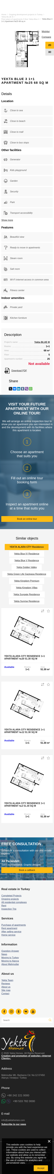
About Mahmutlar (10, 964)
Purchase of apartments (13, 925)
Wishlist (46, 31)
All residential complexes (14, 902)
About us (5, 987)
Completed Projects (11, 895)
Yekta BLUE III (7, 17)
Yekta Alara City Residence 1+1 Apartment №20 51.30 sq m (24, 657)
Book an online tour (27, 519)
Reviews (5, 983)
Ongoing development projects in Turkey (26, 14)
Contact (5, 993)
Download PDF (19, 370)
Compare (46, 37)
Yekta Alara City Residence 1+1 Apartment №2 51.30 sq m (24, 804)
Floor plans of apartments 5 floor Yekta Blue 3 (20, 19)
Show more (7, 220)
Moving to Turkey (10, 957)
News (4, 954)
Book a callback (27, 870)
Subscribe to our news (13, 1124)
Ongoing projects (10, 899)
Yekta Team (7, 980)
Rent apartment (9, 928)
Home (3, 14)
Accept (40, 1168)
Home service (8, 935)
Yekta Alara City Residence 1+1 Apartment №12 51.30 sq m (24, 730)
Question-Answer (10, 951)
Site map (5, 990)
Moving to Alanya (10, 961)
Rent (3, 905)
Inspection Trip (8, 909)
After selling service (11, 931)
